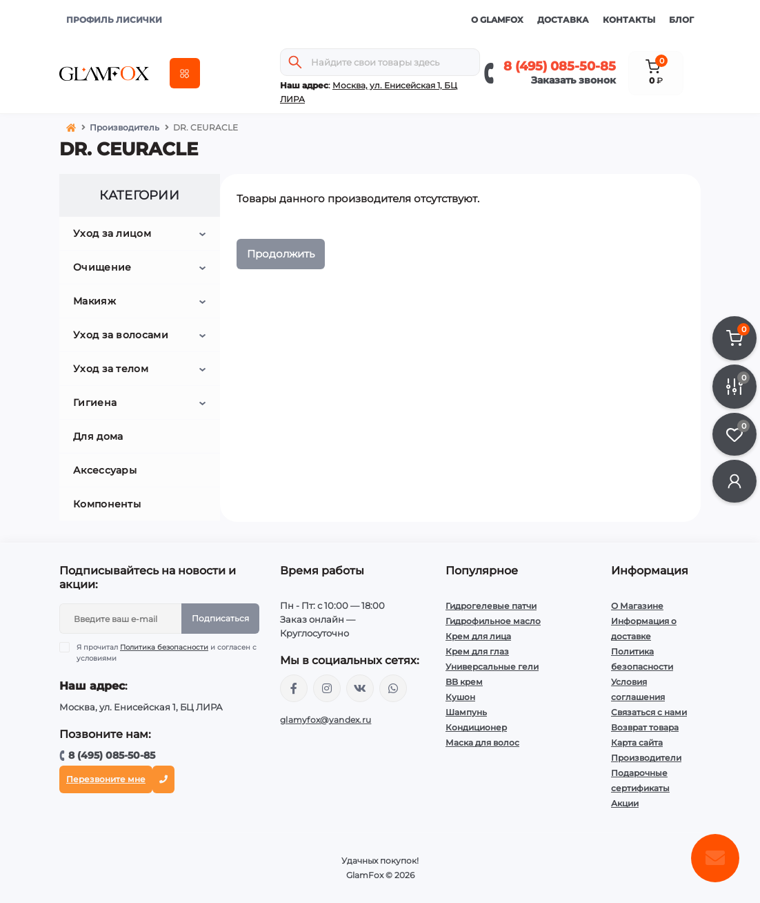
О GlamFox (497, 19)
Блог (681, 19)
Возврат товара (645, 727)
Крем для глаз (477, 651)
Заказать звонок (573, 80)
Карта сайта (637, 742)
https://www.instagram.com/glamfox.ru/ (327, 688)
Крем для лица (478, 636)
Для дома (98, 436)
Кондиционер (476, 727)
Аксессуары (105, 470)
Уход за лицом (112, 233)
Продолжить (280, 253)
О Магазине (637, 606)
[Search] (295, 62)
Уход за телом (110, 368)
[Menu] (185, 73)
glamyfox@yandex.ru (325, 720)
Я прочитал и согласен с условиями (167, 652)
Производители (646, 757)
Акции (625, 803)
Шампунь (466, 712)
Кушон (460, 697)
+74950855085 (393, 688)
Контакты (629, 19)
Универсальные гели (492, 666)
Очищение (102, 267)
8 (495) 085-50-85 (559, 66)
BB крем (464, 682)
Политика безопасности (164, 647)
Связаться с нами (649, 712)
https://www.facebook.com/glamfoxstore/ (293, 688)
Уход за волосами (120, 335)
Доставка (563, 19)
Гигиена (95, 402)
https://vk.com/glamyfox (360, 688)
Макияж (94, 301)
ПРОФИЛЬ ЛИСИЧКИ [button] (114, 19)
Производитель (124, 127)
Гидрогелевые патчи (491, 606)
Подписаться (220, 618)
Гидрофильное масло (493, 621)
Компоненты (107, 504)
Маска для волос (482, 742)
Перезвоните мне (106, 779)
